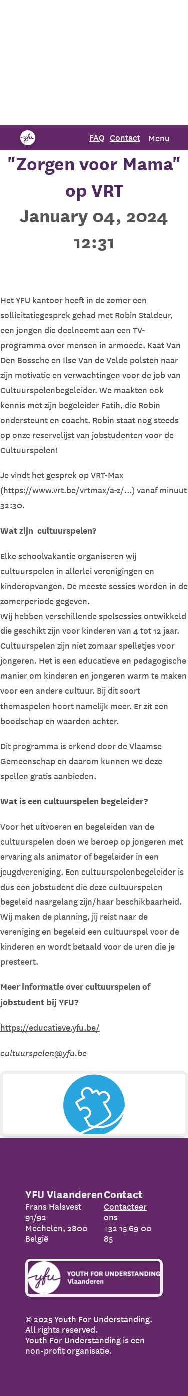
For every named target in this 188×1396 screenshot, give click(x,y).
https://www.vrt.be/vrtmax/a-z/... (67, 490)
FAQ (97, 137)
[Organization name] (27, 137)
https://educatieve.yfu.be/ (50, 1027)
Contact (125, 137)
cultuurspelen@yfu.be (43, 1053)
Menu (159, 138)
